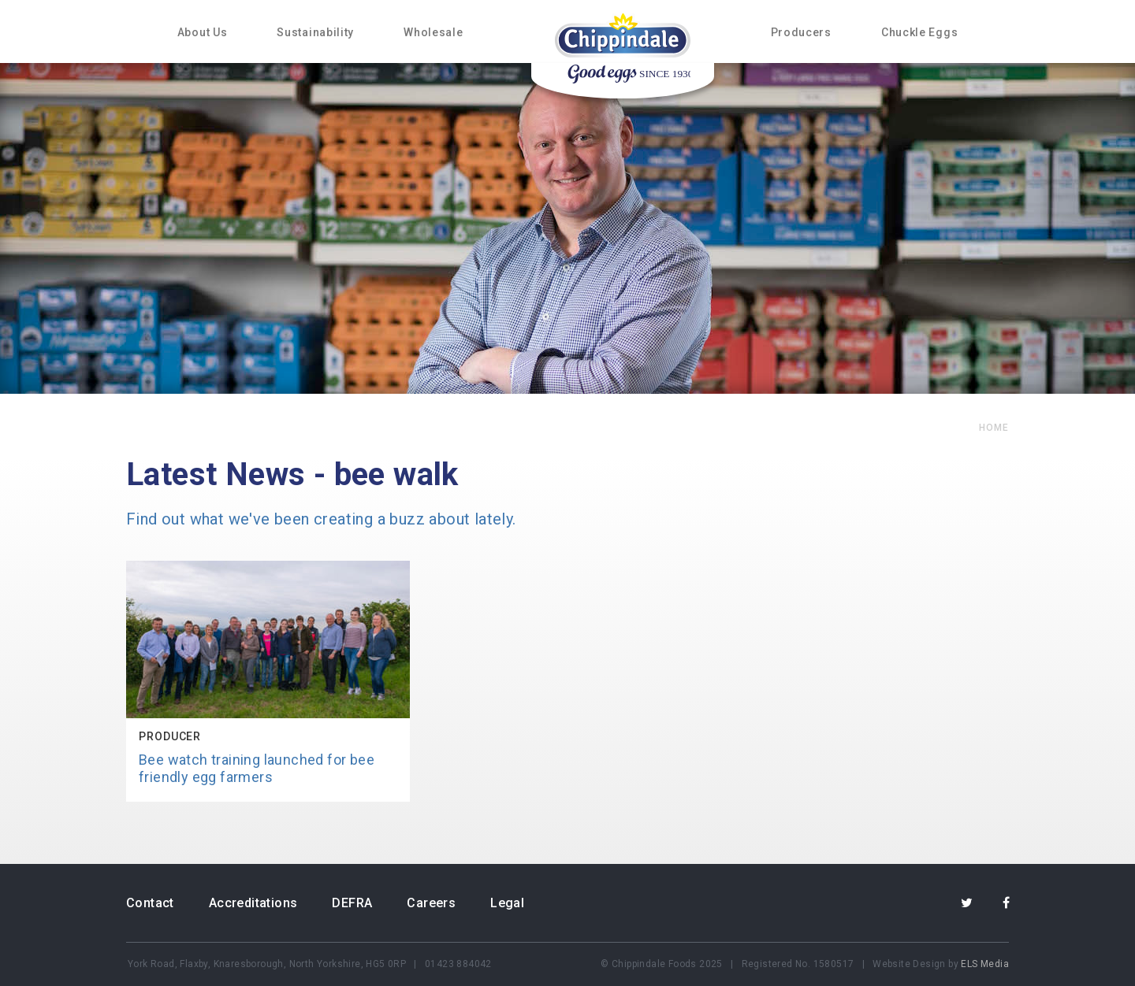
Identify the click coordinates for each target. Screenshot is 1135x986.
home (994, 427)
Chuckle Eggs (919, 32)
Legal (507, 902)
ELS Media (985, 963)
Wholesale (433, 32)
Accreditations (253, 902)
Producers (801, 32)
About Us (202, 32)
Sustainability (315, 32)
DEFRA (352, 902)
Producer (170, 736)
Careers (431, 902)
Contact (150, 902)
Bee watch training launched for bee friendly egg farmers (256, 768)
